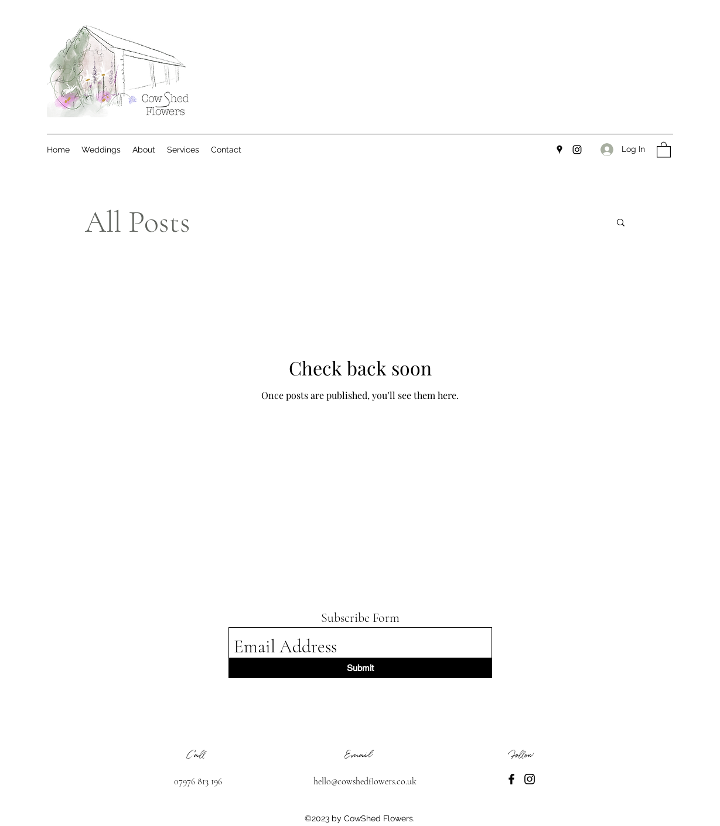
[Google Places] (559, 149)
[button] (664, 149)
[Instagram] (577, 149)
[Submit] (360, 668)
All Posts (137, 222)
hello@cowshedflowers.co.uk (365, 781)
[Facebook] (511, 779)
